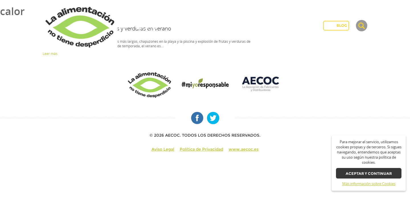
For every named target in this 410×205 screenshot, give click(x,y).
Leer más (50, 54)
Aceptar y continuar (369, 173)
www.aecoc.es (244, 149)
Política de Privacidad (201, 149)
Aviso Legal (162, 149)
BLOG (342, 25)
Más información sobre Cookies (368, 183)
